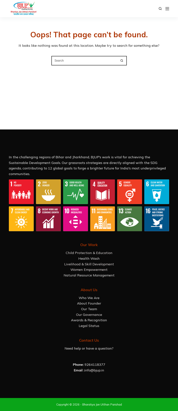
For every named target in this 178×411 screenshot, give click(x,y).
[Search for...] (84, 60)
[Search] (160, 8)
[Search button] (122, 60)
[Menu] (167, 9)
